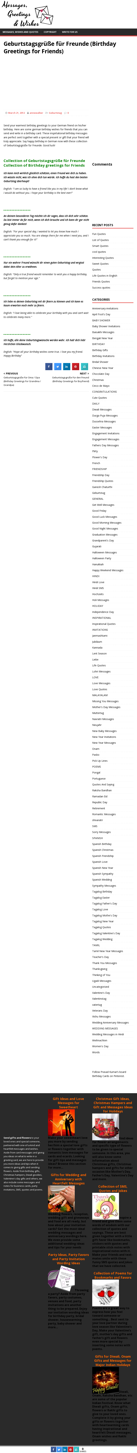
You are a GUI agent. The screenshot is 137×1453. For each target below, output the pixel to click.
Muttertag (98, 713)
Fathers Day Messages (105, 445)
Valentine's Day (101, 992)
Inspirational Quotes (104, 624)
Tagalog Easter (101, 897)
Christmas (98, 380)
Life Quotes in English (104, 275)
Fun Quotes (99, 234)
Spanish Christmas (102, 850)
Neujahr (97, 725)
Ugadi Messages (101, 981)
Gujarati (96, 546)
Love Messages (101, 683)
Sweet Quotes (100, 263)
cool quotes (99, 251)
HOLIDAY (97, 606)
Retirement (98, 808)
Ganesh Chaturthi (102, 487)
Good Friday (99, 510)
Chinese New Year (102, 368)
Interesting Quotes (103, 257)
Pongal (96, 772)
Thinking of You (101, 975)
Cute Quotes (99, 397)
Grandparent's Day (103, 540)
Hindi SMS (98, 588)
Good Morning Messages (106, 522)
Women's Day (100, 1046)
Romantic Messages (104, 814)
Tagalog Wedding (102, 939)
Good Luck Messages (104, 516)
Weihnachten (99, 1040)
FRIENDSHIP (99, 469)
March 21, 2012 (16, 112)
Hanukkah (98, 564)
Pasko (95, 754)
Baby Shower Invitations (106, 326)
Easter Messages (102, 427)
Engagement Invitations (106, 433)
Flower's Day (99, 457)
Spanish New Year (102, 868)
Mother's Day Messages (106, 707)
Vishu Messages (101, 1016)
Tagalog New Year (103, 921)
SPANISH (97, 838)
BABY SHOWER (101, 320)
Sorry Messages (101, 832)
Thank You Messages (104, 963)
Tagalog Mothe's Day (104, 915)
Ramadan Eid (99, 796)
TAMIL (96, 945)
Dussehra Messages (104, 421)
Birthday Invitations (103, 356)
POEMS (96, 766)
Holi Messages (100, 600)
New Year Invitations (104, 737)
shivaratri (97, 820)
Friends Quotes (101, 281)
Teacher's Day (100, 957)
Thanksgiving (99, 969)
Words (96, 1052)
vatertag (97, 1004)
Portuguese (99, 778)
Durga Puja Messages (105, 415)
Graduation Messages (105, 534)
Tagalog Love (100, 909)
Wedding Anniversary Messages (110, 1022)
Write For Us (69, 32)
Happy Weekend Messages (107, 570)
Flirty (95, 451)
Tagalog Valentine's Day (106, 933)
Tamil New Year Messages (107, 951)
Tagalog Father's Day (104, 903)
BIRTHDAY (98, 344)
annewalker (36, 112)
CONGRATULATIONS (104, 391)
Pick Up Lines (100, 760)
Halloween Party (101, 558)
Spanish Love (100, 861)
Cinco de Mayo (101, 385)
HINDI (95, 576)
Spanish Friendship (103, 856)
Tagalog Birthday (102, 891)
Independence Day (103, 612)
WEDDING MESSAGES (105, 1028)
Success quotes (101, 287)
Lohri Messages (101, 671)
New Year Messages (104, 742)
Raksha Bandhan (102, 790)
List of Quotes (100, 240)
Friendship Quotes (102, 481)
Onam (95, 748)
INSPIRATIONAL (101, 617)
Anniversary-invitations (105, 308)
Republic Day (99, 802)
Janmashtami (99, 635)
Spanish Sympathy (102, 873)
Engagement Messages (105, 439)
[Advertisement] (68, 80)
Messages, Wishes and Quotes (20, 32)
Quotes (96, 269)
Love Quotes (99, 689)
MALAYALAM (100, 695)
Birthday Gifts (100, 350)
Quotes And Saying (103, 784)
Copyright (50, 32)
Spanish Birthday (101, 844)
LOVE (95, 677)
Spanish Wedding (102, 879)
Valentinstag (99, 998)
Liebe (95, 659)
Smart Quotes (100, 246)
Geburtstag (55, 112)
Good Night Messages (105, 528)
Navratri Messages (103, 719)
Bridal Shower (100, 362)
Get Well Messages (103, 504)
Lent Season (99, 653)
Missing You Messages (105, 701)
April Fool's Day (101, 314)
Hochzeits (98, 594)
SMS (94, 826)
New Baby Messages (104, 731)
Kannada (97, 647)
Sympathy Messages (104, 885)
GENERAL (97, 498)
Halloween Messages (104, 552)
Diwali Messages (102, 409)
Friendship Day (100, 475)
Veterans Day (100, 1010)
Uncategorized (100, 986)
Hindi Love (98, 582)
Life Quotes (99, 665)
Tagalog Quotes (101, 927)
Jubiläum (97, 641)
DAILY (95, 403)
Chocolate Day (100, 374)
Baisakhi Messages (103, 332)
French (96, 463)
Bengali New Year (102, 338)
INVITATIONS (100, 629)
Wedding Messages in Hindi (108, 1034)
